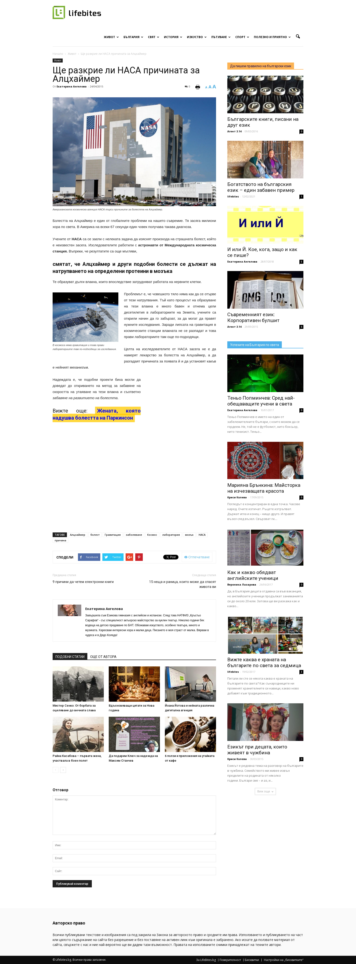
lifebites (233, 196)
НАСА (202, 534)
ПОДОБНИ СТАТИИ (70, 657)
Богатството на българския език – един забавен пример (260, 187)
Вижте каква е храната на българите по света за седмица (264, 662)
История (173, 37)
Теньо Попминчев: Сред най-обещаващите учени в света (261, 401)
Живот (111, 37)
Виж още (265, 791)
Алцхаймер (77, 534)
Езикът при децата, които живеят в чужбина (257, 749)
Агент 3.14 (234, 131)
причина (60, 540)
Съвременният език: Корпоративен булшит (253, 317)
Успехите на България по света (254, 345)
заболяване (134, 534)
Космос (152, 534)
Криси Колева (237, 497)
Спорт (242, 37)
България (133, 37)
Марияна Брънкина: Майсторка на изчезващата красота (263, 488)
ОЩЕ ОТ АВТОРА (103, 657)
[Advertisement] (181, 407)
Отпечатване (197, 557)
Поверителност (230, 960)
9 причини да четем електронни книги (83, 582)
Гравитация (113, 534)
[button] (297, 36)
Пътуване (221, 37)
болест (95, 534)
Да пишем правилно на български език (260, 66)
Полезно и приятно (272, 37)
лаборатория (171, 534)
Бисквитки (252, 960)
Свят (153, 37)
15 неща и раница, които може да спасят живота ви (182, 584)
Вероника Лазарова (241, 584)
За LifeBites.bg (206, 960)
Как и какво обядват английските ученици (252, 575)
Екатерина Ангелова (72, 86)
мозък (189, 534)
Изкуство (197, 37)
